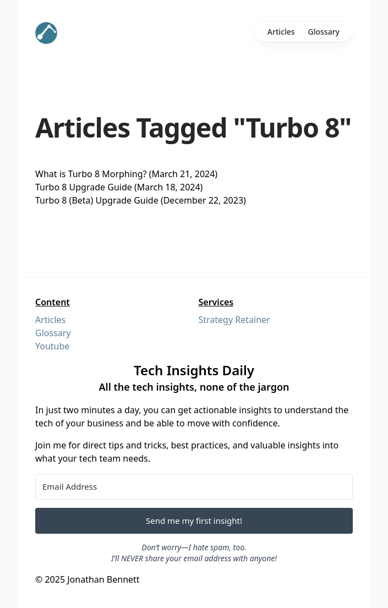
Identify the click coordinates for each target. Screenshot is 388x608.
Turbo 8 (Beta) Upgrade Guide (97, 200)
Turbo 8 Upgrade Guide (83, 187)
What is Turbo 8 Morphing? (91, 174)
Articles (281, 31)
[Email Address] (194, 487)
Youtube (52, 346)
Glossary (324, 31)
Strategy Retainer (234, 320)
